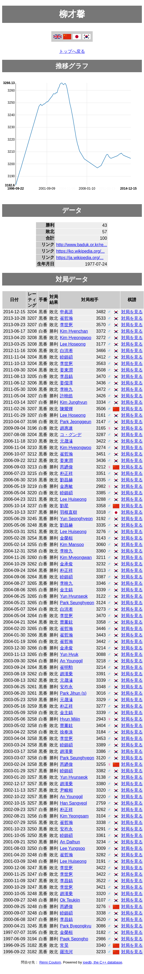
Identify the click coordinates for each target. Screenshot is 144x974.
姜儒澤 (66, 383)
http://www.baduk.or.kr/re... (81, 244)
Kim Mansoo (72, 544)
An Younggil (71, 661)
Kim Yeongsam (74, 816)
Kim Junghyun (73, 402)
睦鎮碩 (66, 357)
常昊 (64, 945)
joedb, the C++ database (102, 962)
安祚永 (66, 686)
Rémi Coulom (50, 962)
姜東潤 (66, 370)
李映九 (66, 389)
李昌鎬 (66, 376)
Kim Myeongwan (76, 557)
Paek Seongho (74, 939)
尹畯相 (66, 790)
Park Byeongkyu (75, 926)
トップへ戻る (72, 51)
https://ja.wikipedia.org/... (79, 257)
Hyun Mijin (70, 719)
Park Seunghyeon (77, 602)
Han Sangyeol (73, 803)
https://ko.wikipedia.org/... (80, 251)
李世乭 (66, 324)
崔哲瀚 (66, 318)
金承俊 (66, 564)
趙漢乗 (66, 674)
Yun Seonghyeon (76, 518)
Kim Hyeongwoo (75, 337)
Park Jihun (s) (73, 693)
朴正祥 (66, 473)
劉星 (64, 505)
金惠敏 (66, 486)
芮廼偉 (66, 467)
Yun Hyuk (69, 654)
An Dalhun (70, 842)
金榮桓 (66, 538)
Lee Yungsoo (72, 848)
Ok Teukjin (70, 900)
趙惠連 (66, 428)
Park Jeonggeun (75, 421)
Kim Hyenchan (74, 331)
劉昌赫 (66, 480)
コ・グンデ (70, 434)
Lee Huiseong (73, 499)
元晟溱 (66, 441)
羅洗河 (66, 951)
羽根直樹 (68, 512)
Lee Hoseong (72, 344)
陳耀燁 (66, 408)
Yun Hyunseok (74, 596)
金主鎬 (66, 589)
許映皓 (66, 396)
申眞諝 (66, 311)
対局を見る (132, 311)
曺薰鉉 (66, 622)
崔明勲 (66, 667)
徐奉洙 (66, 732)
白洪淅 (66, 350)
